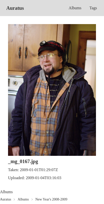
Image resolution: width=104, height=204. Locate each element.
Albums (75, 8)
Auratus (15, 8)
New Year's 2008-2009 (51, 199)
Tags (93, 8)
